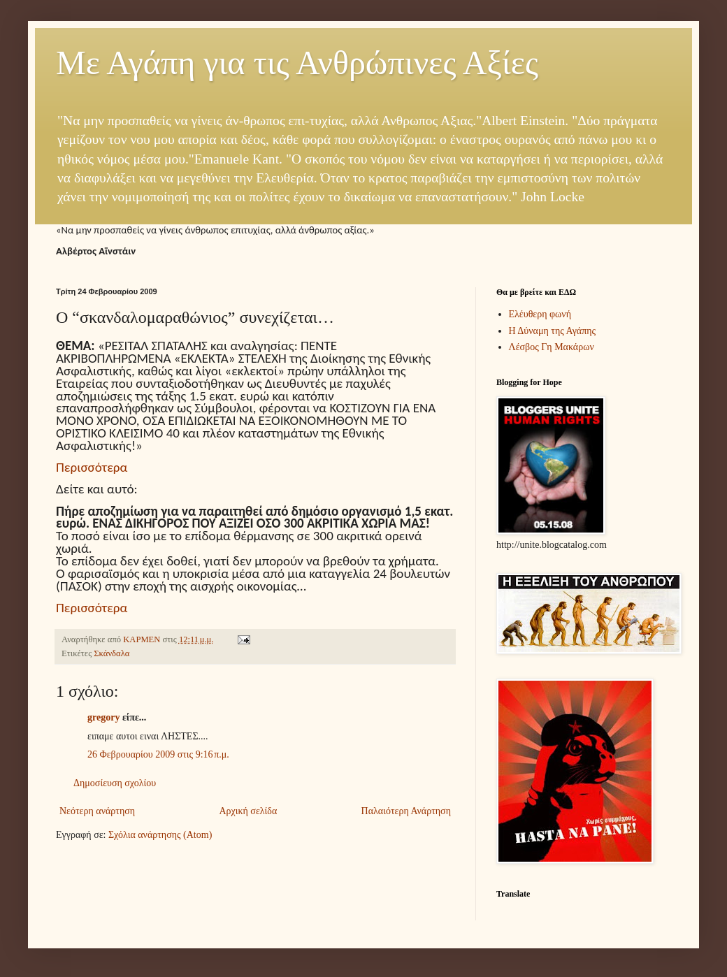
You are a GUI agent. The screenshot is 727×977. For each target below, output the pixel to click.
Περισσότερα (91, 467)
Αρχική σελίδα (248, 811)
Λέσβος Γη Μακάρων (551, 347)
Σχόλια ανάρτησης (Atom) (160, 835)
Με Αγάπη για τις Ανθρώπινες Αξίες (297, 62)
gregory (103, 717)
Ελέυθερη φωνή (540, 314)
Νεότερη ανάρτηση (97, 811)
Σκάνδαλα (111, 653)
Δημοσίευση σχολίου (114, 783)
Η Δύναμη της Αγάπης (552, 331)
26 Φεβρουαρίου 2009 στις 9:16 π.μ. (158, 754)
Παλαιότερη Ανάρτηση (406, 811)
